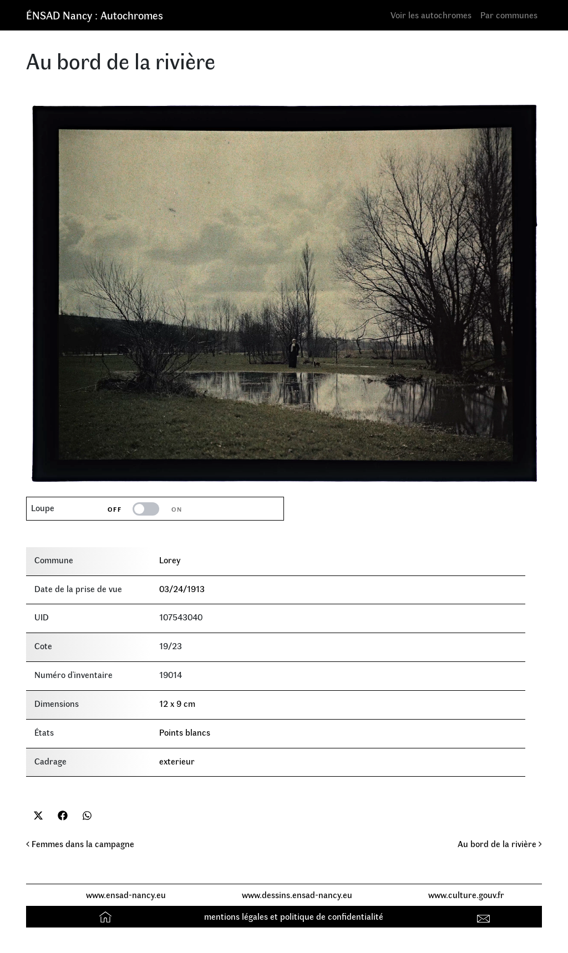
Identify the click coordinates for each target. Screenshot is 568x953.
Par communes (508, 15)
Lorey (169, 559)
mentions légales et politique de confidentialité (293, 916)
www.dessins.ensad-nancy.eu (297, 894)
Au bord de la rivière (500, 843)
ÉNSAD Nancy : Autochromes (94, 14)
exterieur (177, 761)
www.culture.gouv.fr (466, 894)
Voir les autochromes (430, 15)
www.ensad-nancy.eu (126, 894)
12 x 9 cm (177, 703)
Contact (485, 916)
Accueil (107, 916)
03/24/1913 (182, 588)
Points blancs (184, 732)
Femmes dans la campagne (80, 843)
